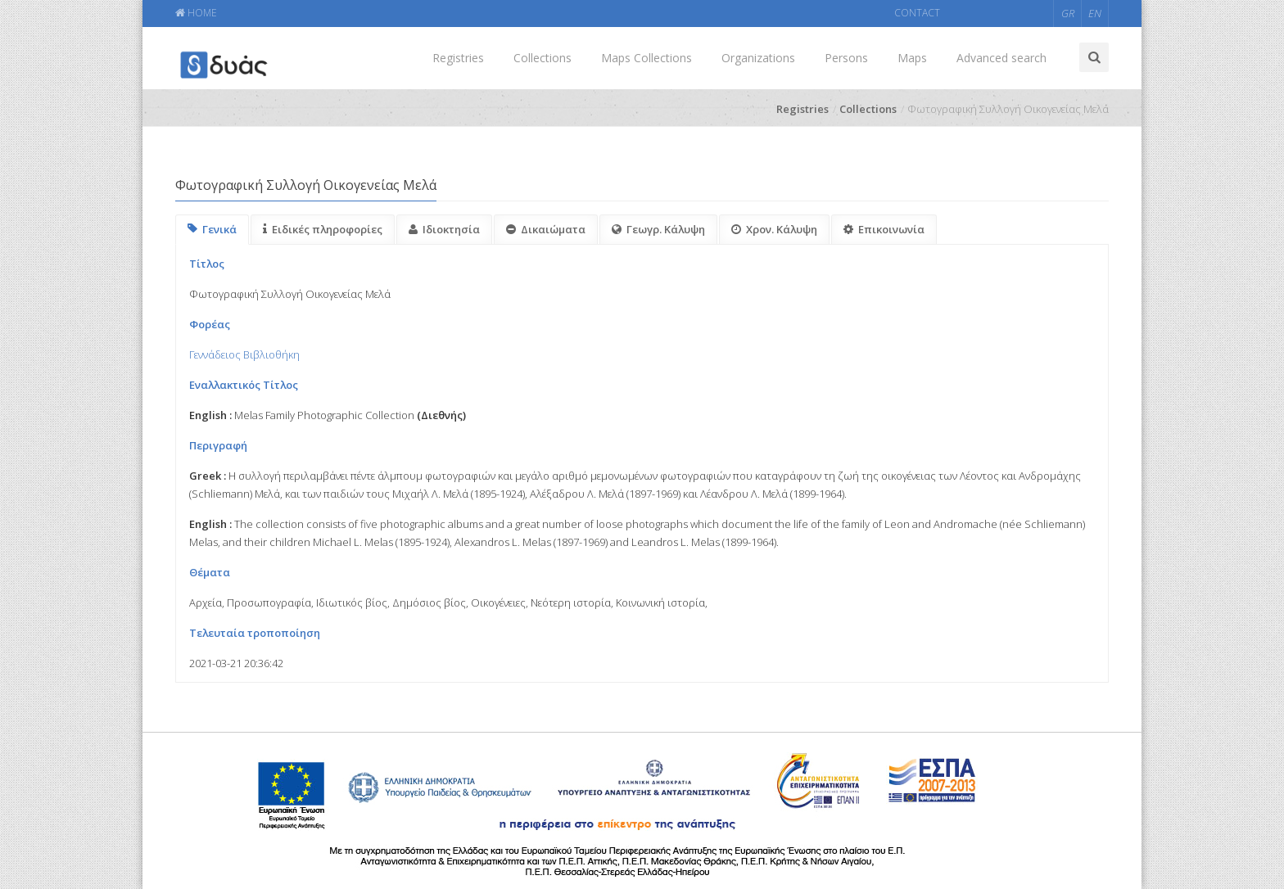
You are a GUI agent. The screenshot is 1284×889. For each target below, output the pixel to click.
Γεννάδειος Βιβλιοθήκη (244, 354)
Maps (912, 57)
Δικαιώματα (545, 229)
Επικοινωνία (884, 229)
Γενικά (212, 229)
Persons (846, 57)
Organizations (758, 57)
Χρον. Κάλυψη (774, 229)
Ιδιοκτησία (444, 229)
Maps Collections (646, 57)
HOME (196, 13)
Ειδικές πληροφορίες (322, 229)
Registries (458, 57)
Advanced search (1001, 57)
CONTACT (917, 13)
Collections (542, 57)
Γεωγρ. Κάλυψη (658, 229)
